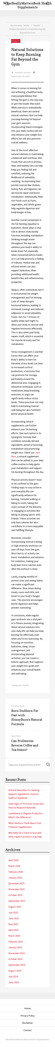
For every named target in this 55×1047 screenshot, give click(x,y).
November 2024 (16, 953)
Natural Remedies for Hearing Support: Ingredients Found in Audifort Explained (23, 794)
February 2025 (15, 941)
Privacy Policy (27, 1015)
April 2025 (13, 930)
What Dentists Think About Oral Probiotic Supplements (24, 825)
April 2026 (13, 860)
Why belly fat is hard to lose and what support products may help (25, 834)
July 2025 (13, 912)
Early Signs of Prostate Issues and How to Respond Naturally (26, 805)
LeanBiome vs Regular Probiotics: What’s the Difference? (25, 815)
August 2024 (14, 970)
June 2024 (13, 982)
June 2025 (13, 918)
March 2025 (14, 935)
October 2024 (15, 959)
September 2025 (16, 900)
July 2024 (13, 976)
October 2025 (15, 895)
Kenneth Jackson (23, 72)
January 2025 (15, 947)
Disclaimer (27, 1022)
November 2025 (16, 889)
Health (36, 25)
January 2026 (15, 877)
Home (26, 25)
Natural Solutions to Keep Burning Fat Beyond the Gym (27, 56)
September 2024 (16, 964)
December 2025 (16, 883)
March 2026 (14, 866)
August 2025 (14, 906)
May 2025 (13, 924)
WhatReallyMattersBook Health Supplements (27, 5)
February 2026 (15, 871)
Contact (27, 1030)
